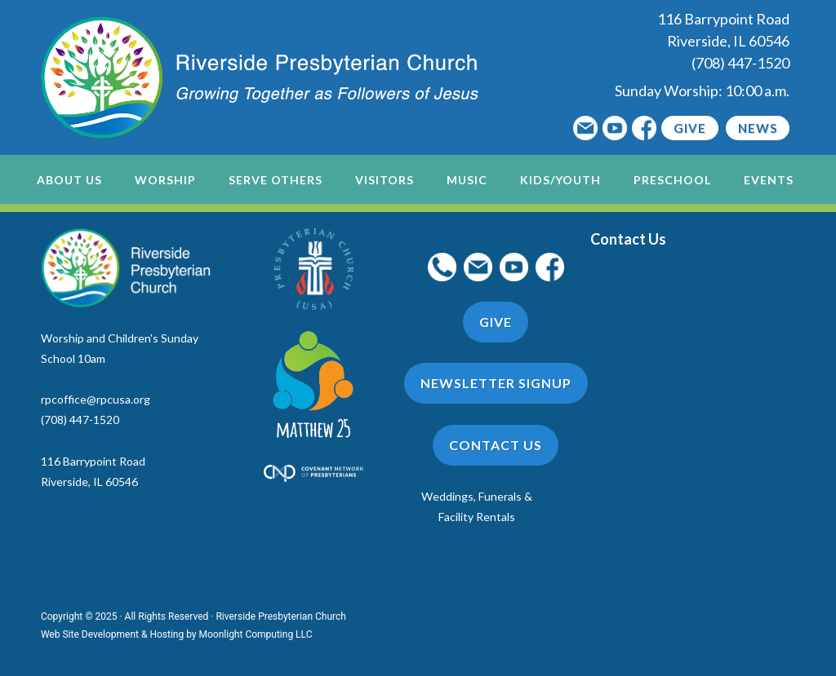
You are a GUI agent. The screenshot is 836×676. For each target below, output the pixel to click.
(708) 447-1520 (740, 63)
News (757, 128)
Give (690, 128)
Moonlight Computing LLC (256, 634)
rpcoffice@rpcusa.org (95, 399)
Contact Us (495, 445)
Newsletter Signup (495, 383)
